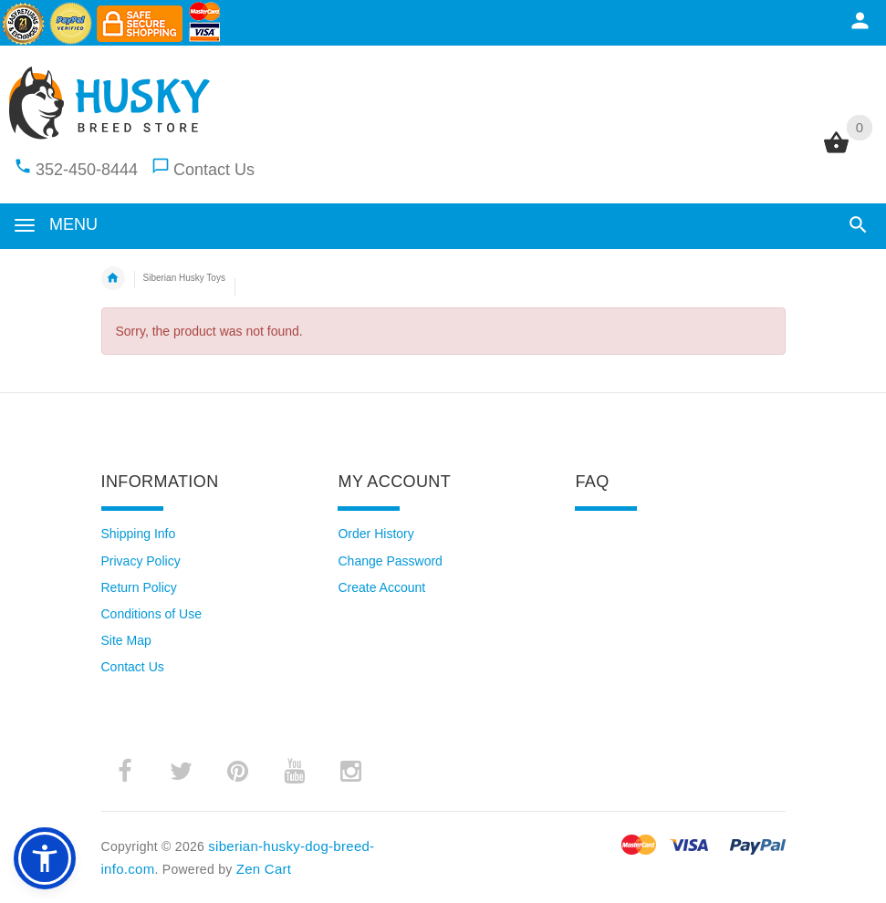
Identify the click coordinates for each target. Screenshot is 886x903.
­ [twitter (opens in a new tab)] (181, 771)
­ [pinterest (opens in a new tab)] (238, 771)
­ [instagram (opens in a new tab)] (351, 771)
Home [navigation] (113, 278)
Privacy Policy (141, 561)
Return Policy (139, 587)
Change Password (390, 561)
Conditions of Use (152, 614)
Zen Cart (264, 869)
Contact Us (214, 170)
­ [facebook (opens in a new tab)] (125, 771)
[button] (858, 225)
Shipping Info (138, 533)
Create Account (381, 587)
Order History (375, 533)
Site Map (126, 640)
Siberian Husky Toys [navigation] (184, 278)
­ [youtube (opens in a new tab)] (294, 771)
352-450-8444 (87, 170)
